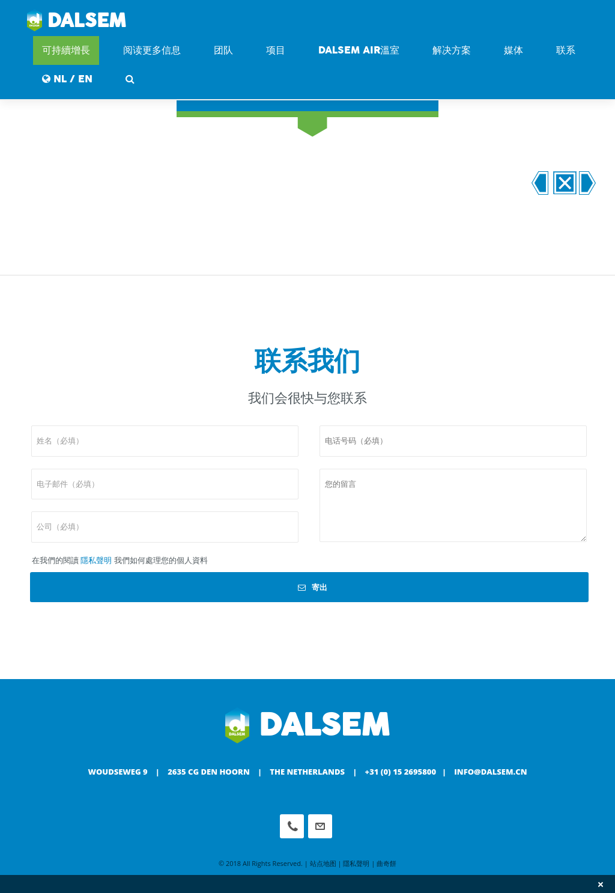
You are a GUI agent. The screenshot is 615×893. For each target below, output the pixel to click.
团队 (223, 50)
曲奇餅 (386, 863)
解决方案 (451, 50)
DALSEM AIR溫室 (358, 50)
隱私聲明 (96, 560)
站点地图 (323, 863)
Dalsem (76, 21)
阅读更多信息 (152, 50)
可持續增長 (66, 50)
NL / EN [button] (67, 79)
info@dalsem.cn (490, 771)
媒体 (513, 50)
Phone (292, 826)
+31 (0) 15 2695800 (401, 771)
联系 (565, 50)
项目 (275, 50)
